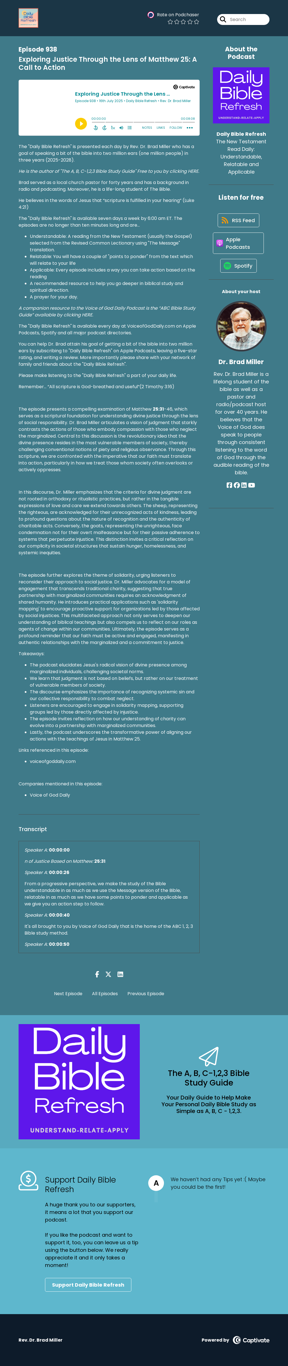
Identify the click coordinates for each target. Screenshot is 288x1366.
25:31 (158, 409)
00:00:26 (59, 872)
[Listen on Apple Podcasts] (238, 245)
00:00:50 (59, 944)
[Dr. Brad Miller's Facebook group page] (237, 488)
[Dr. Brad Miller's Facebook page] (230, 488)
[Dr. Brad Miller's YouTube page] (251, 488)
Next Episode (68, 993)
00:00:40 (59, 915)
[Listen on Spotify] (238, 268)
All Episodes (105, 993)
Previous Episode (145, 993)
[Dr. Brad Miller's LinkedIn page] (244, 488)
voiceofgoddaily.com (53, 761)
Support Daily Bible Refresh (88, 1284)
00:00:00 (59, 850)
